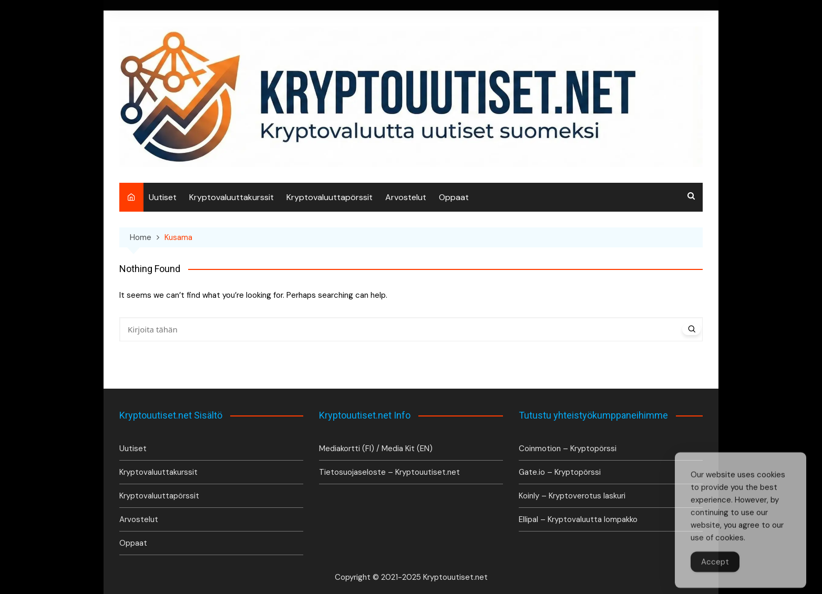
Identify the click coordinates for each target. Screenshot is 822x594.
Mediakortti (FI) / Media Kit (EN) (376, 448)
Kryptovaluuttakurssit (231, 197)
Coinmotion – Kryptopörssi (567, 448)
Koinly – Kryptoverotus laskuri (572, 496)
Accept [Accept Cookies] (715, 569)
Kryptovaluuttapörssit (329, 197)
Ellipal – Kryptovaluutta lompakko (578, 519)
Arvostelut (405, 197)
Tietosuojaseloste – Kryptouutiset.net (389, 472)
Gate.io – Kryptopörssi (560, 472)
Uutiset (163, 197)
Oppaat (454, 197)
